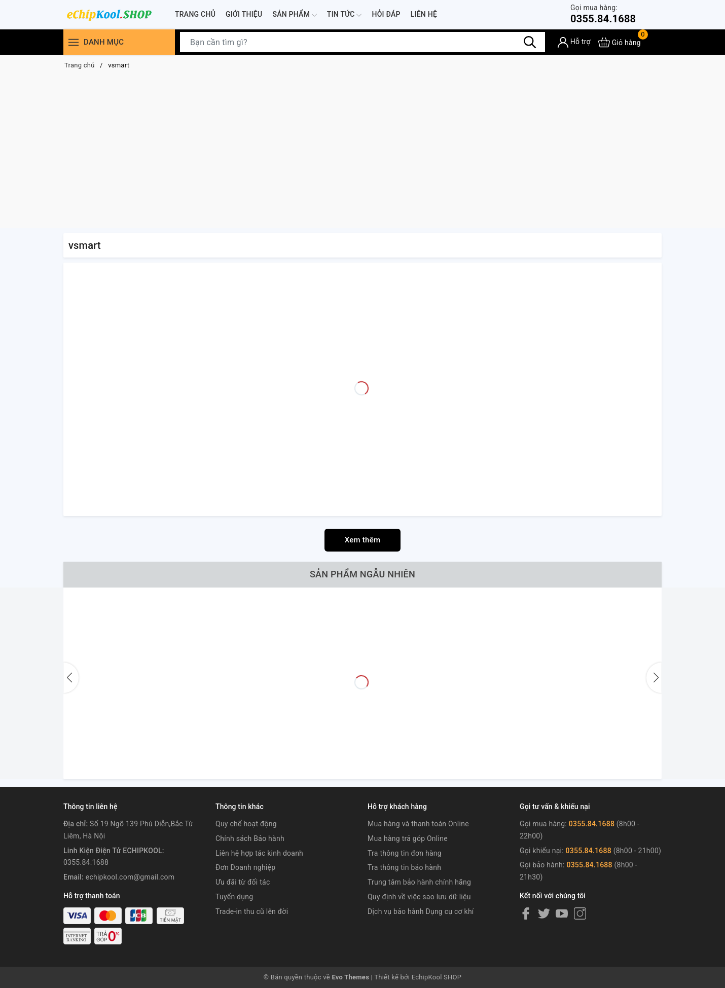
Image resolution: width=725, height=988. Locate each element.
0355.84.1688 (603, 14)
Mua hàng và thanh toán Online (418, 824)
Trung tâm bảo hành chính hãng (419, 882)
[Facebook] (526, 913)
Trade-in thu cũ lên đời (251, 911)
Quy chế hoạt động (246, 824)
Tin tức (344, 15)
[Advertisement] (362, 152)
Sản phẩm (294, 15)
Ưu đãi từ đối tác (242, 882)
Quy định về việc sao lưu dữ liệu (419, 897)
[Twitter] (544, 913)
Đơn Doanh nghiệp (245, 867)
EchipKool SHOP (437, 977)
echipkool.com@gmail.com (130, 877)
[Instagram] (580, 913)
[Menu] (73, 42)
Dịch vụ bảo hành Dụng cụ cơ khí (421, 911)
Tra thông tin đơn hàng (405, 853)
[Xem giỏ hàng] (619, 42)
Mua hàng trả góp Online (408, 838)
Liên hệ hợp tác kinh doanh (259, 853)
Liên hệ (424, 14)
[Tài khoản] (574, 42)
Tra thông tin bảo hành (404, 867)
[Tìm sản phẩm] (362, 42)
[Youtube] (562, 913)
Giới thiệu (244, 14)
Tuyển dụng (234, 897)
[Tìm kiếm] (529, 42)
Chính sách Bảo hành (249, 838)
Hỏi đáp (386, 14)
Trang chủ (195, 14)
